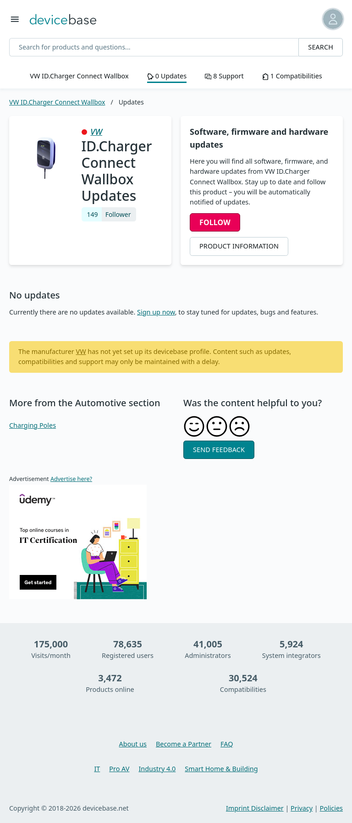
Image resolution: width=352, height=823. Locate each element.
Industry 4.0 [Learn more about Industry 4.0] (157, 768)
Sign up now (156, 312)
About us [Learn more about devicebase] (133, 744)
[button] (326, 19)
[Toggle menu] (15, 19)
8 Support (224, 76)
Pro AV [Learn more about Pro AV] (119, 768)
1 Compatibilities (292, 76)
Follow (215, 222)
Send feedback (219, 449)
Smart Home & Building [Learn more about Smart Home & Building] (221, 768)
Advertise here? (71, 479)
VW (96, 131)
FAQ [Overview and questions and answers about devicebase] (226, 744)
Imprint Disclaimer (255, 808)
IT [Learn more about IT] (97, 768)
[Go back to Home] (63, 18)
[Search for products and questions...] (153, 47)
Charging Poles (32, 425)
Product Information (239, 246)
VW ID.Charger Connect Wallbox (79, 76)
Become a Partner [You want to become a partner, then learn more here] (183, 744)
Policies (331, 808)
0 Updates (167, 76)
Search (320, 47)
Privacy (302, 808)
